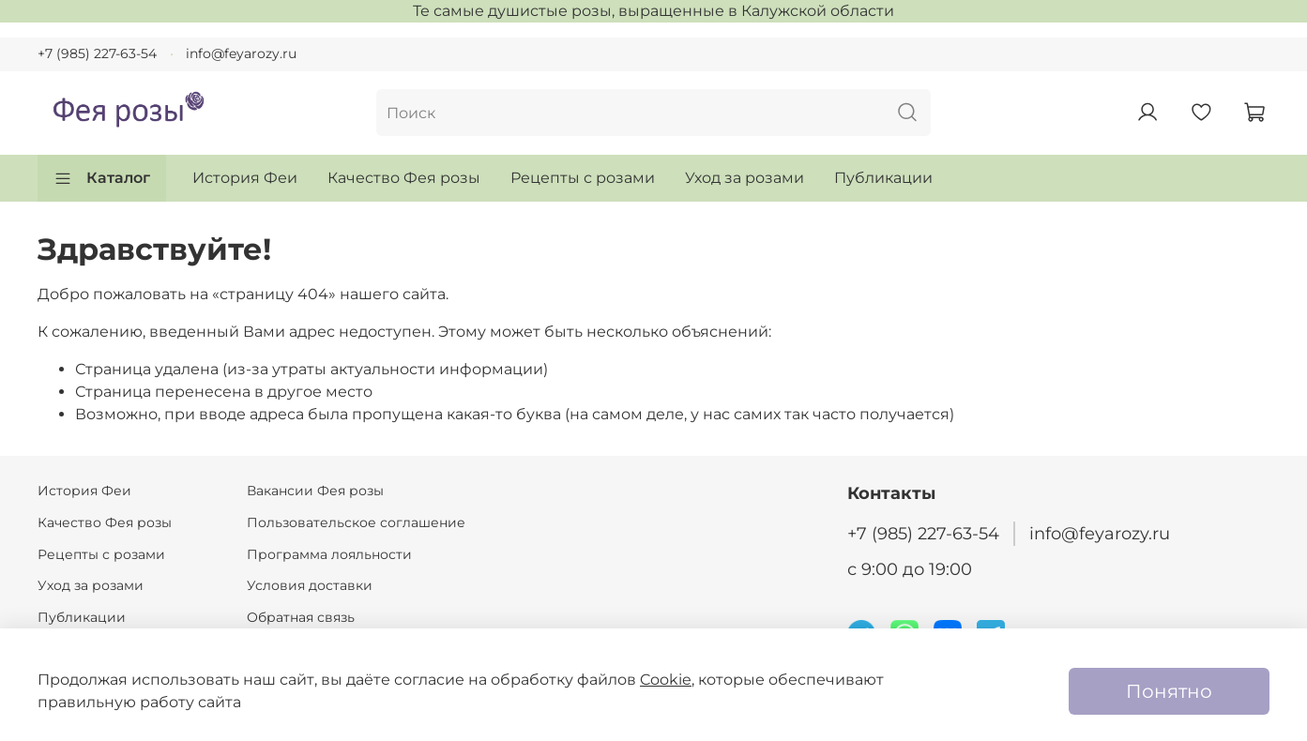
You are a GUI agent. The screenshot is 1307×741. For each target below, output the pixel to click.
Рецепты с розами (582, 178)
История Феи (244, 178)
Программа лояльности (329, 554)
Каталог (101, 178)
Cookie (665, 679)
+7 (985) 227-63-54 (97, 53)
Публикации (883, 178)
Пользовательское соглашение (356, 522)
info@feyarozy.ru (241, 53)
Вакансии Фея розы (315, 490)
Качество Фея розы (403, 178)
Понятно (1169, 691)
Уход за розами (744, 178)
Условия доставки (309, 585)
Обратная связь (301, 617)
